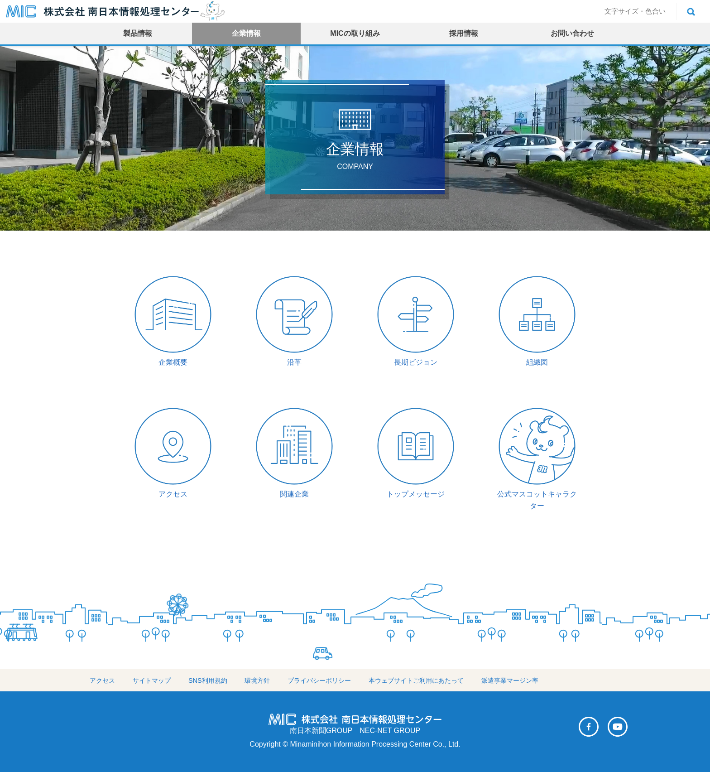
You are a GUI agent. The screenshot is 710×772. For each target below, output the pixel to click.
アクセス (102, 680)
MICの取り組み (354, 33)
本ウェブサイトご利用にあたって (416, 680)
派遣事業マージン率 (509, 680)
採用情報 (463, 33)
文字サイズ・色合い (635, 11)
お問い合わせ (572, 33)
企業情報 (246, 33)
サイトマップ (152, 680)
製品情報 (137, 33)
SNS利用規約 (207, 680)
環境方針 (257, 680)
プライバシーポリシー (319, 680)
